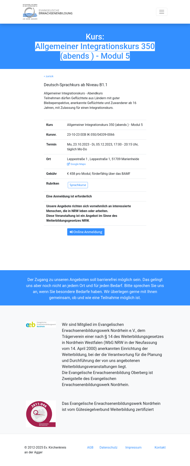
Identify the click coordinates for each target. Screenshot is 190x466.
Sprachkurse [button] (78, 185)
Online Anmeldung (86, 232)
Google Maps (76, 164)
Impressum (133, 447)
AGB (90, 447)
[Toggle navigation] (161, 12)
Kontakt (160, 447)
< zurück (49, 76)
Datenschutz (108, 447)
